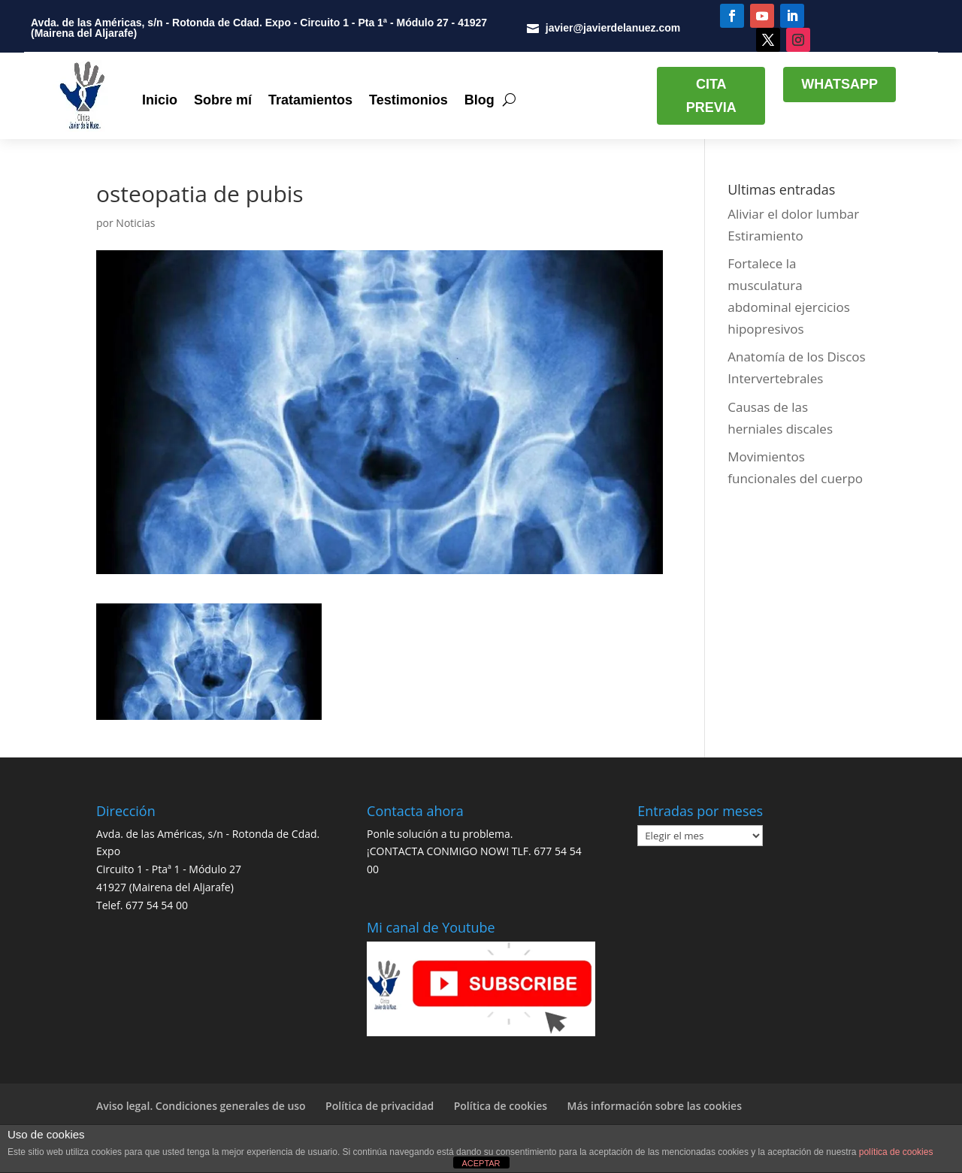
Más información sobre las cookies (654, 1106)
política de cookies (896, 1152)
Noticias (135, 223)
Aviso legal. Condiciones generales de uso (201, 1106)
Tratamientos (310, 99)
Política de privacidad (379, 1106)
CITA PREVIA (711, 96)
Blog (479, 99)
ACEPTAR (480, 1163)
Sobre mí (223, 99)
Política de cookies (500, 1106)
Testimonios (408, 99)
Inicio (159, 99)
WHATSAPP (839, 84)
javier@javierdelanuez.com (613, 28)
